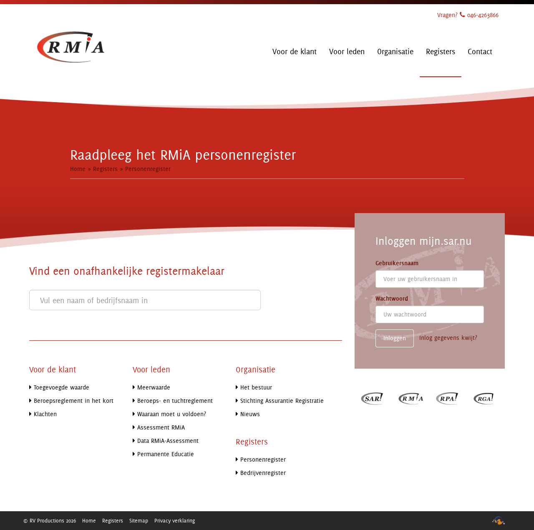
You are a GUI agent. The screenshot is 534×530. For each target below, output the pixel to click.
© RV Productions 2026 (49, 520)
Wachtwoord (391, 298)
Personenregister (148, 168)
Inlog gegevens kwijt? (448, 337)
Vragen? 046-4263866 (468, 14)
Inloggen (394, 338)
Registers (105, 168)
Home (78, 168)
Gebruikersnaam (396, 263)
